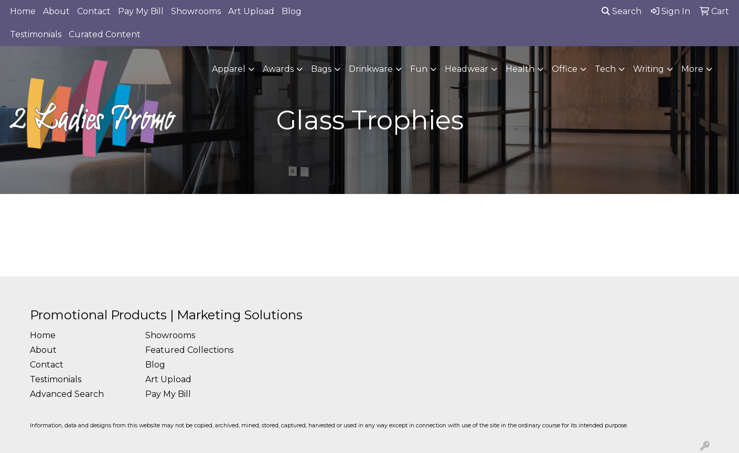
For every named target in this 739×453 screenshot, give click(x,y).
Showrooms (196, 11)
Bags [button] (321, 69)
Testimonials (35, 34)
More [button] (692, 69)
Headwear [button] (466, 69)
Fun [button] (418, 69)
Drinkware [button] (371, 69)
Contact (94, 11)
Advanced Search (67, 394)
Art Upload (251, 11)
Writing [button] (648, 69)
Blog (292, 11)
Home (23, 11)
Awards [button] (278, 69)
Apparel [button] (228, 69)
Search (621, 11)
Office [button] (564, 69)
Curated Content (105, 34)
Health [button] (520, 69)
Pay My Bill (141, 11)
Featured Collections (189, 350)
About (56, 11)
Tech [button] (605, 69)
